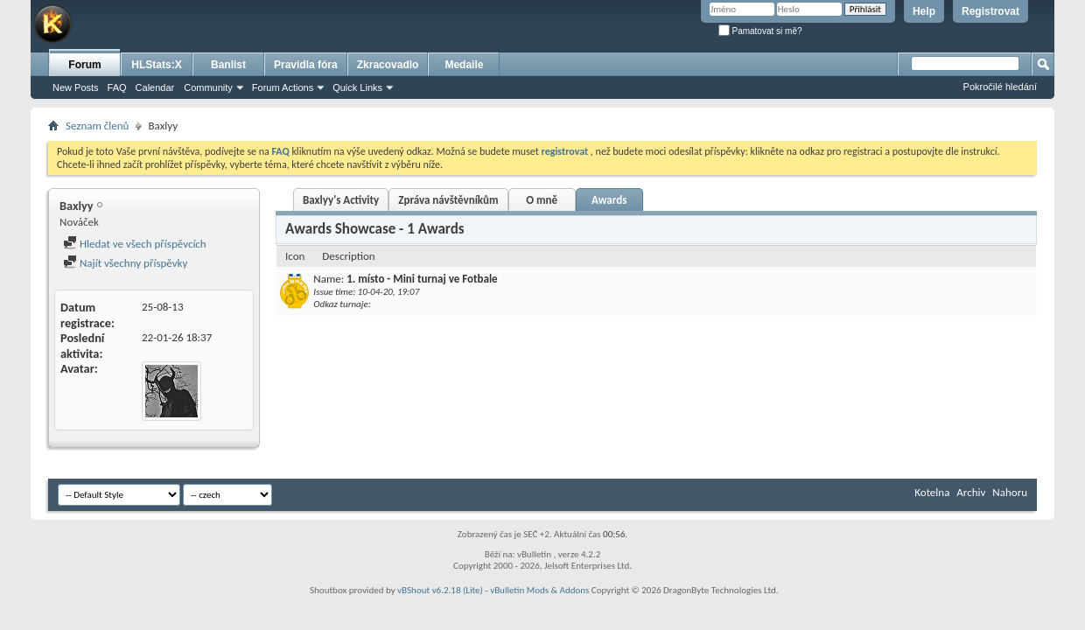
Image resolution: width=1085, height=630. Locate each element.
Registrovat (990, 11)
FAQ (117, 87)
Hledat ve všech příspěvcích (134, 243)
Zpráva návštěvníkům (448, 199)
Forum (84, 65)
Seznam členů (97, 125)
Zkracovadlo (388, 65)
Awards (609, 199)
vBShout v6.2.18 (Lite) (440, 590)
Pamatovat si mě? (760, 31)
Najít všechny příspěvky (125, 263)
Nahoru (1009, 492)
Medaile (463, 65)
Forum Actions (282, 87)
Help (924, 11)
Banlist (228, 65)
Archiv (970, 492)
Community (208, 87)
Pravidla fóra (306, 65)
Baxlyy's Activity (341, 199)
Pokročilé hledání (1000, 86)
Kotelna (931, 492)
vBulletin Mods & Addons (539, 590)
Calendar (155, 87)
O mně (541, 199)
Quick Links (357, 87)
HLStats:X (156, 65)
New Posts (75, 87)
